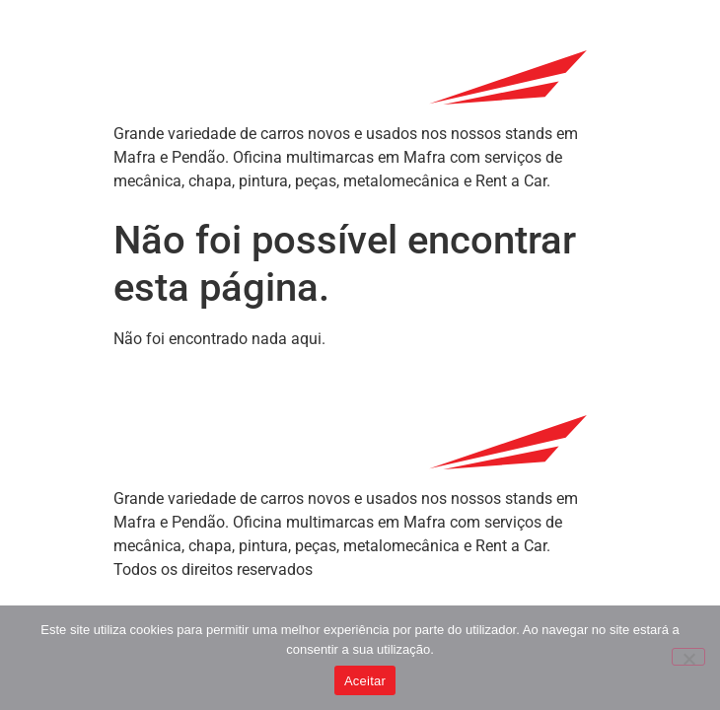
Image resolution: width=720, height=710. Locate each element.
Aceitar (365, 681)
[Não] (688, 657)
